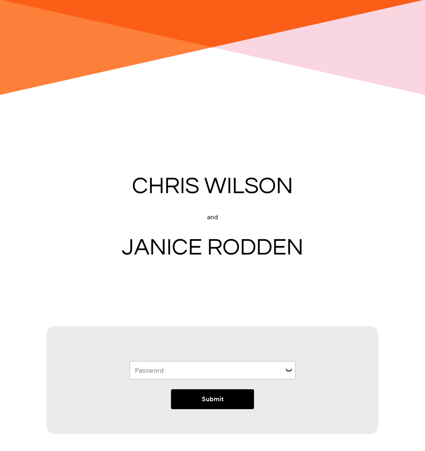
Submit (213, 399)
